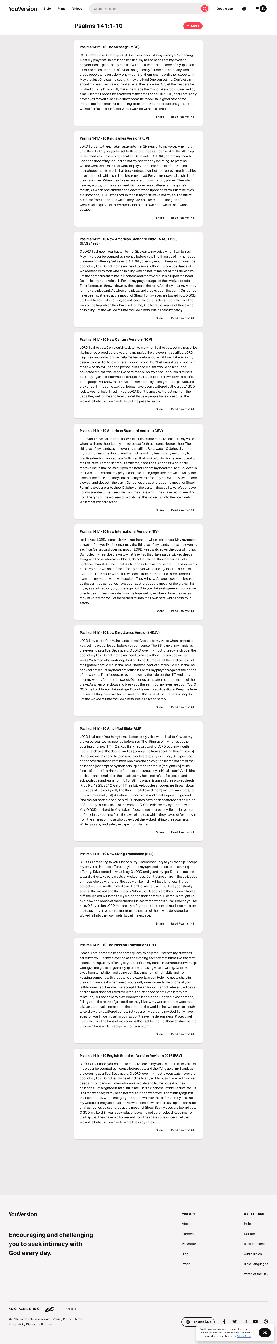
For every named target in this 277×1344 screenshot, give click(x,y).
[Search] (144, 8)
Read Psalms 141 (182, 116)
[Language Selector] (244, 8)
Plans (61, 8)
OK (265, 1332)
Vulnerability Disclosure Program (30, 1324)
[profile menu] (260, 8)
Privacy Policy (62, 1319)
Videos (77, 8)
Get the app (225, 8)
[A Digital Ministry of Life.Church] (138, 1307)
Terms (78, 1319)
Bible (47, 8)
